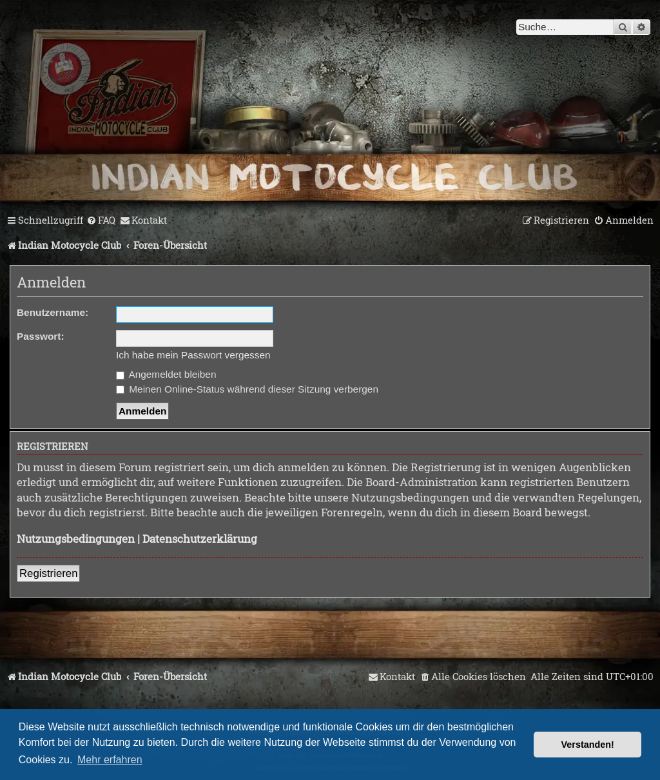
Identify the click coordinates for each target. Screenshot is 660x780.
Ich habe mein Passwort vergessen (193, 354)
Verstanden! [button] (587, 744)
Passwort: (40, 336)
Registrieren (48, 573)
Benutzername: (52, 312)
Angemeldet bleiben (166, 374)
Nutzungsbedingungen (76, 538)
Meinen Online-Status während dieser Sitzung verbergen (247, 389)
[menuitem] (100, 220)
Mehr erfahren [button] (109, 759)
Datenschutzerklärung (199, 538)
